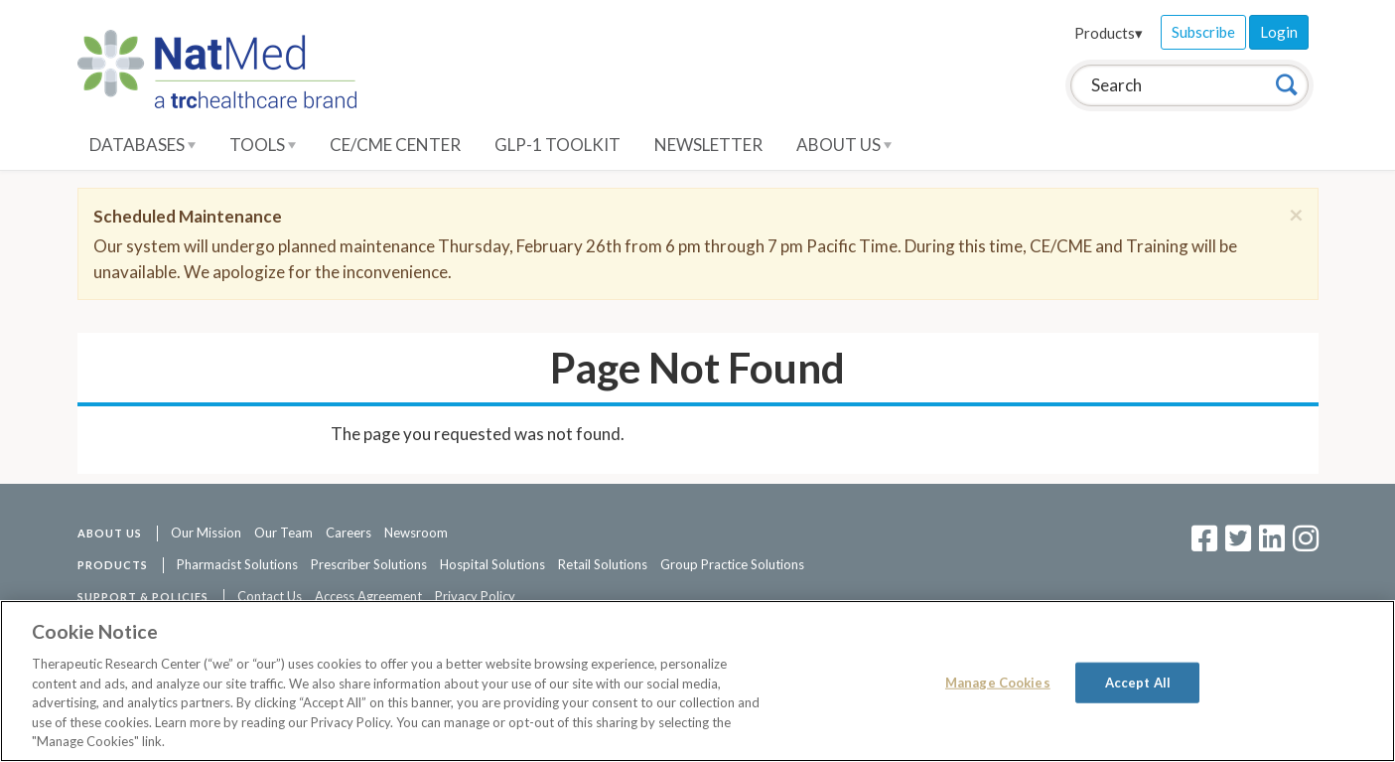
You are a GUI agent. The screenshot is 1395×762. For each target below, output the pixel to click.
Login (1279, 32)
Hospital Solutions (492, 564)
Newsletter (708, 144)
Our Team (283, 532)
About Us (844, 144)
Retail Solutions (602, 564)
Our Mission (206, 532)
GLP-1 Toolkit (557, 144)
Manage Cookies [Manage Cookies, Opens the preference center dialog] (997, 681)
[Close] (1296, 215)
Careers (348, 532)
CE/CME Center (395, 144)
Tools (262, 144)
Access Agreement (368, 596)
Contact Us (269, 596)
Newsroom (416, 532)
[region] (697, 681)
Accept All (1138, 681)
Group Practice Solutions (732, 564)
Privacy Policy (475, 596)
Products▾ (1108, 33)
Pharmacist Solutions (237, 564)
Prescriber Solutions (369, 564)
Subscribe (1203, 32)
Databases (142, 144)
